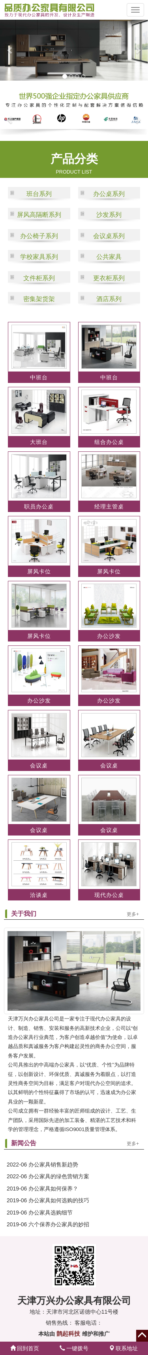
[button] (7, 50)
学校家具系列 (39, 256)
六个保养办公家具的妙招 (58, 1224)
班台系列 (39, 193)
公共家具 (109, 256)
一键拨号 (74, 1348)
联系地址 (123, 1348)
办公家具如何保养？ (53, 1188)
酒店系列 (109, 299)
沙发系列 (109, 214)
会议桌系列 (109, 236)
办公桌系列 (109, 193)
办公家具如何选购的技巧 (58, 1200)
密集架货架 (39, 299)
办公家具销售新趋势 (53, 1164)
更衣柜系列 (109, 278)
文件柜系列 (39, 278)
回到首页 (24, 1348)
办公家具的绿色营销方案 (58, 1176)
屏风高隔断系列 (39, 214)
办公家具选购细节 (50, 1212)
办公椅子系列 (39, 236)
